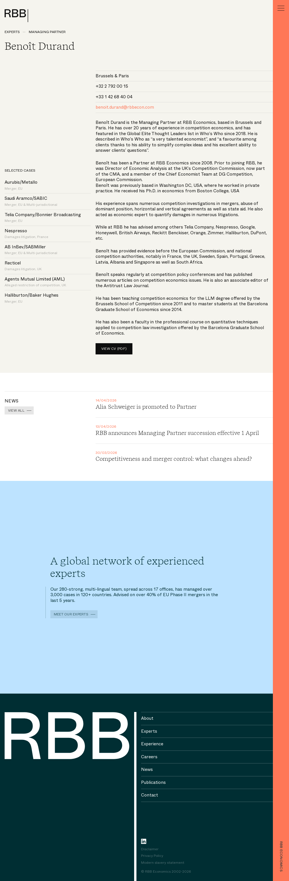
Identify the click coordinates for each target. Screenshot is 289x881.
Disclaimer (150, 849)
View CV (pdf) (114, 348)
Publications (153, 782)
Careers (149, 757)
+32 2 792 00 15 (112, 86)
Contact (149, 795)
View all (16, 410)
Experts (12, 31)
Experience (152, 744)
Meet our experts (71, 614)
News (147, 769)
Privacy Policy (152, 856)
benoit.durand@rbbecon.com (125, 107)
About (147, 718)
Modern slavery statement (162, 863)
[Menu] (281, 8)
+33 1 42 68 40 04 (114, 97)
